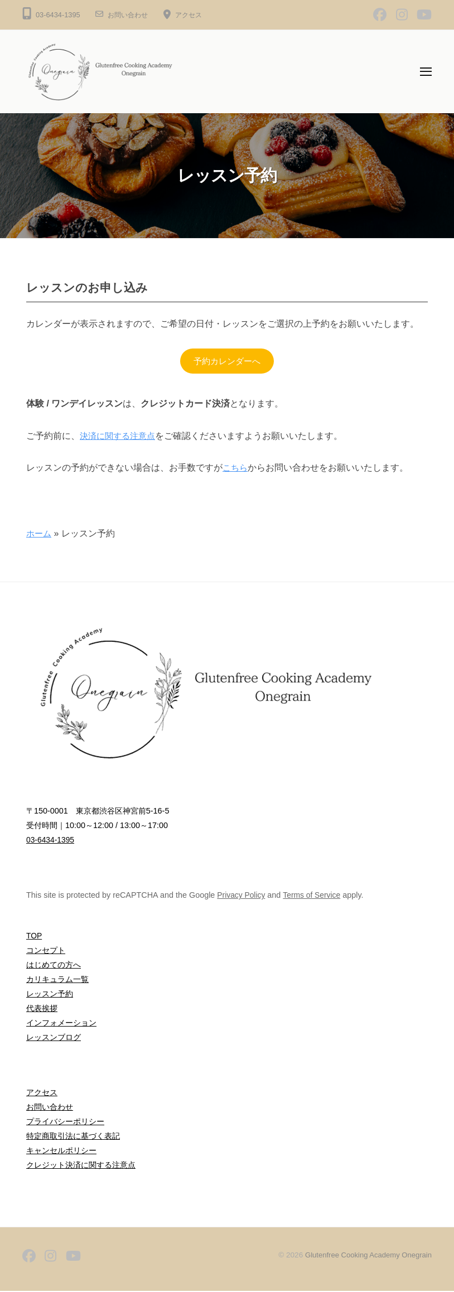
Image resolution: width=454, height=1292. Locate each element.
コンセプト (45, 951)
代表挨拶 (41, 1008)
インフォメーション (61, 1023)
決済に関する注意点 (120, 436)
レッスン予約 (49, 994)
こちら (236, 468)
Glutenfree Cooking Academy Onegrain (366, 1255)
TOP (34, 936)
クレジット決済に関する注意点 (81, 1165)
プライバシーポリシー (65, 1121)
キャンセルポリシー (61, 1150)
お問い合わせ (129, 15)
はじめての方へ (53, 965)
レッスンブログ (53, 1037)
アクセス (192, 15)
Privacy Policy (242, 895)
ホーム (39, 534)
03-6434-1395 (51, 840)
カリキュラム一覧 (57, 979)
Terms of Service (315, 895)
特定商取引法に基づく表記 (73, 1136)
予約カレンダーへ (227, 361)
